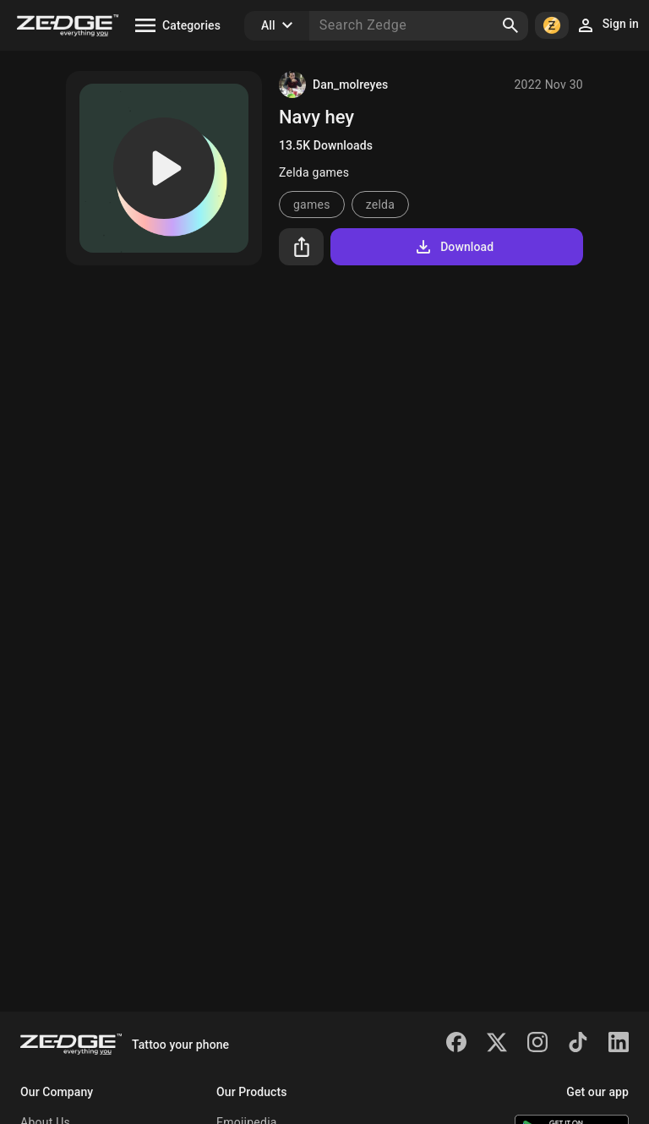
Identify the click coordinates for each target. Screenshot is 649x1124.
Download (453, 247)
